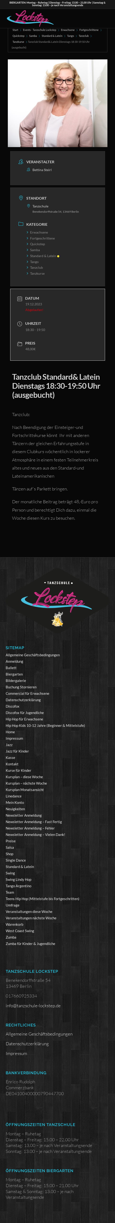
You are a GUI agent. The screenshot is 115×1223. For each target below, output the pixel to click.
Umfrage (12, 905)
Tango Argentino (18, 886)
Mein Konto (15, 802)
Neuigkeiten (15, 809)
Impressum (14, 738)
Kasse (10, 757)
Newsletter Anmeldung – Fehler (30, 828)
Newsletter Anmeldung (24, 815)
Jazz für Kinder (17, 751)
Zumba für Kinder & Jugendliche (30, 943)
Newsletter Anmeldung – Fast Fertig (34, 822)
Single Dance (16, 860)
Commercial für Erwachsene (27, 693)
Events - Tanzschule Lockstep (39, 29)
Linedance (14, 796)
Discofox (12, 706)
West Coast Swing (20, 931)
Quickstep (18, 35)
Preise (11, 841)
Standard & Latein (52, 35)
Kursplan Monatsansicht (25, 789)
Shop (9, 854)
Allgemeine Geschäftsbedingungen (33, 655)
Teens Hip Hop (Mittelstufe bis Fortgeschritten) (42, 899)
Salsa (10, 847)
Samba (33, 35)
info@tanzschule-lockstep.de (33, 1005)
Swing (10, 873)
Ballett (11, 668)
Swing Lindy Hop (18, 879)
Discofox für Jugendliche (25, 712)
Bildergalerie (16, 680)
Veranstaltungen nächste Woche (31, 918)
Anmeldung (14, 661)
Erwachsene (68, 29)
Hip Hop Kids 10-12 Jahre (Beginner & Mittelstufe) (45, 725)
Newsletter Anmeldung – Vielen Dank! (35, 834)
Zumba (11, 937)
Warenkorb (14, 924)
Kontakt (12, 764)
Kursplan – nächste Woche (26, 783)
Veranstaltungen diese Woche (29, 911)
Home (10, 732)
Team (10, 892)
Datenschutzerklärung (23, 700)
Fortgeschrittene (89, 29)
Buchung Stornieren (21, 687)
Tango (70, 35)
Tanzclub (84, 35)
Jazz (9, 745)
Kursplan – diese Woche (24, 777)
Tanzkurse (18, 41)
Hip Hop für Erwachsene (24, 719)
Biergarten (14, 674)
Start (15, 29)
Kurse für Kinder (18, 770)
